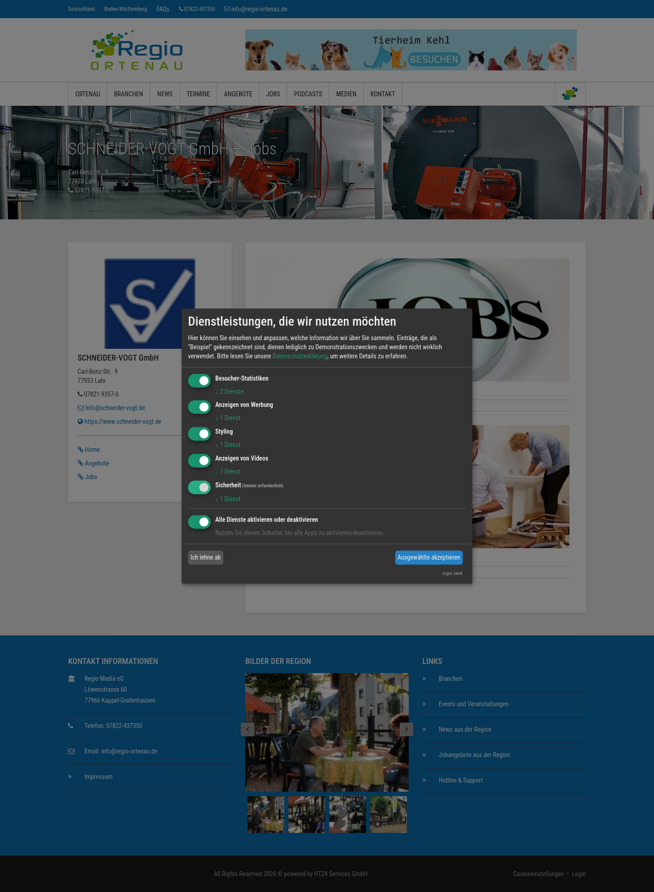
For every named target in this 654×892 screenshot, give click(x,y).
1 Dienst (227, 418)
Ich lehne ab (206, 557)
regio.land (452, 573)
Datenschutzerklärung (299, 356)
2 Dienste (229, 391)
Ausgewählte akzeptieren (428, 557)
